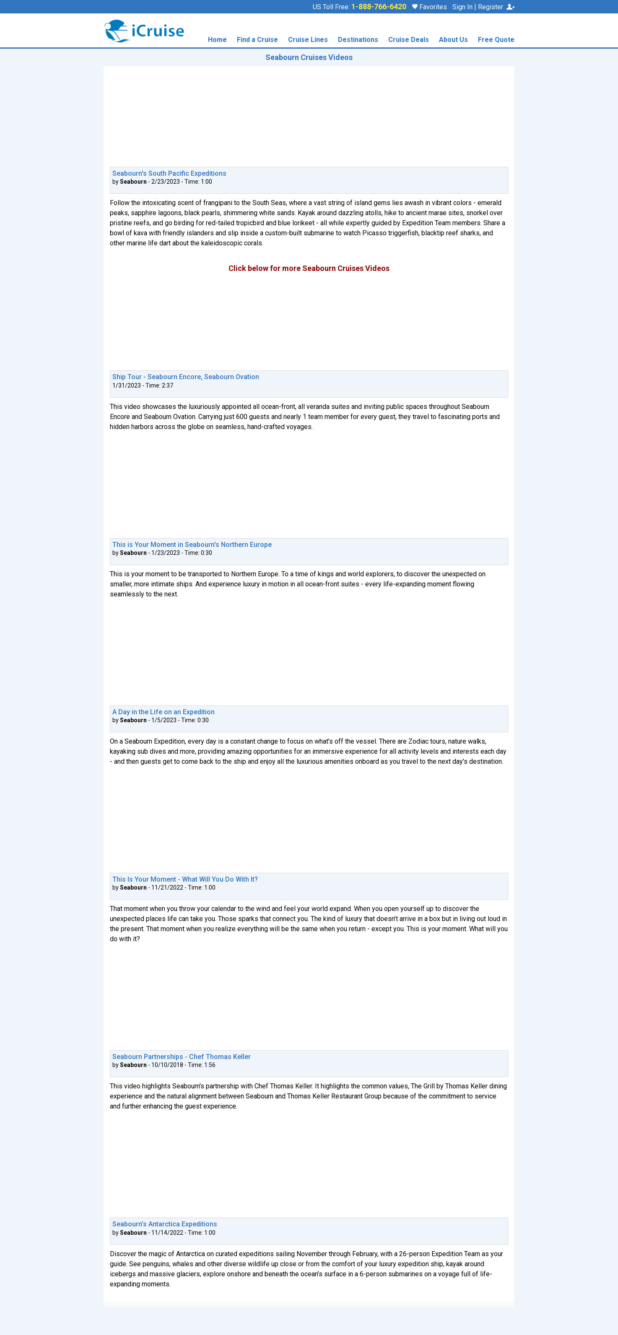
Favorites (429, 7)
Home (217, 40)
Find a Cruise (257, 40)
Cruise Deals (408, 40)
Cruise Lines (308, 40)
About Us (453, 40)
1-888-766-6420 (378, 6)
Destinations (358, 40)
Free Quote (496, 40)
